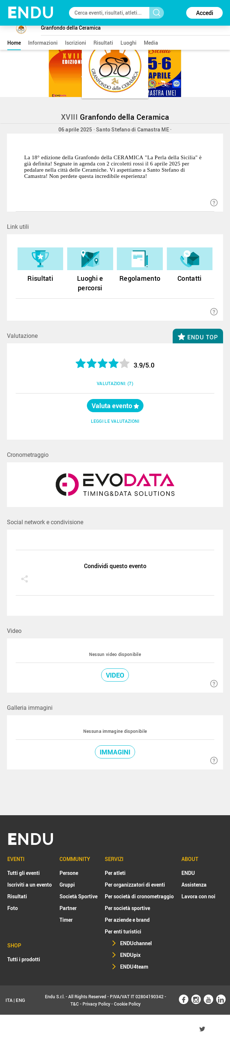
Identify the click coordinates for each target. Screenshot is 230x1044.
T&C (74, 1004)
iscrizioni (75, 42)
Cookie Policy (127, 1004)
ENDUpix (130, 954)
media (151, 42)
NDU (30, 12)
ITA (8, 1000)
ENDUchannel (136, 943)
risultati (103, 42)
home (14, 42)
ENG (20, 1000)
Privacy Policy (96, 1004)
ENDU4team (134, 966)
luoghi (128, 42)
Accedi (204, 13)
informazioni (43, 42)
